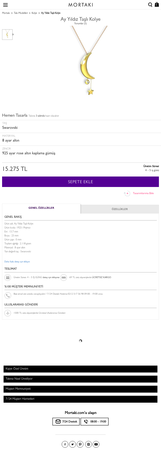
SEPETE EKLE (80, 182)
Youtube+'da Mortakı (96, 444)
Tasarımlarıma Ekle (143, 193)
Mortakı (6, 13)
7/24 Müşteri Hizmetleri (20, 399)
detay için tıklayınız (51, 277)
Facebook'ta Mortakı (65, 444)
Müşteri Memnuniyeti (18, 389)
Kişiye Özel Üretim (17, 368)
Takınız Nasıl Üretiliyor (19, 379)
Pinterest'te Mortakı (80, 444)
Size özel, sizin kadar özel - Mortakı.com (80, 3)
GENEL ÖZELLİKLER (41, 208)
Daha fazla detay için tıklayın (17, 262)
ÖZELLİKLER (120, 209)
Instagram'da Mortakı (88, 444)
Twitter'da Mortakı (72, 444)
